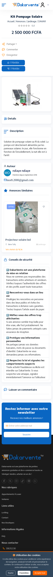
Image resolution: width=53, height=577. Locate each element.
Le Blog (5, 517)
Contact (5, 522)
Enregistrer (9, 55)
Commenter (10, 49)
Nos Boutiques (8, 527)
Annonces (21, 21)
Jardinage (32, 21)
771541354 (13, 62)
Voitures (5, 504)
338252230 (11, 553)
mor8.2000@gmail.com (20, 179)
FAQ (3, 541)
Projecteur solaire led (18, 244)
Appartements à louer (11, 499)
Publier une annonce (26, 569)
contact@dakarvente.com (18, 560)
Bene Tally (10, 249)
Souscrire (27, 434)
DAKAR (42, 21)
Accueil (11, 21)
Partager (8, 44)
